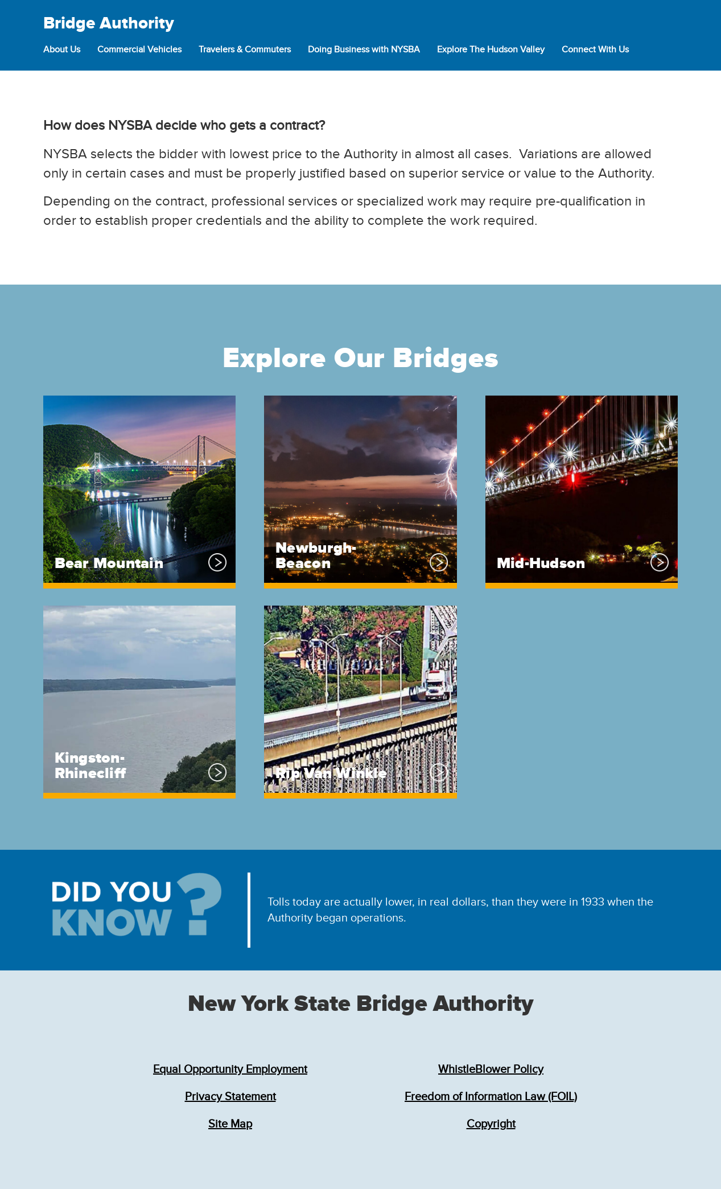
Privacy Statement (230, 1097)
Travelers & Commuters (245, 49)
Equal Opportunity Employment (230, 1069)
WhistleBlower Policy (490, 1069)
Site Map (230, 1124)
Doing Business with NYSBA (364, 49)
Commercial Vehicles (139, 49)
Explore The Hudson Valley (491, 49)
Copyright (491, 1124)
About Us (61, 49)
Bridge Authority (108, 23)
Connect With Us (595, 49)
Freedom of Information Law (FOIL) (491, 1097)
